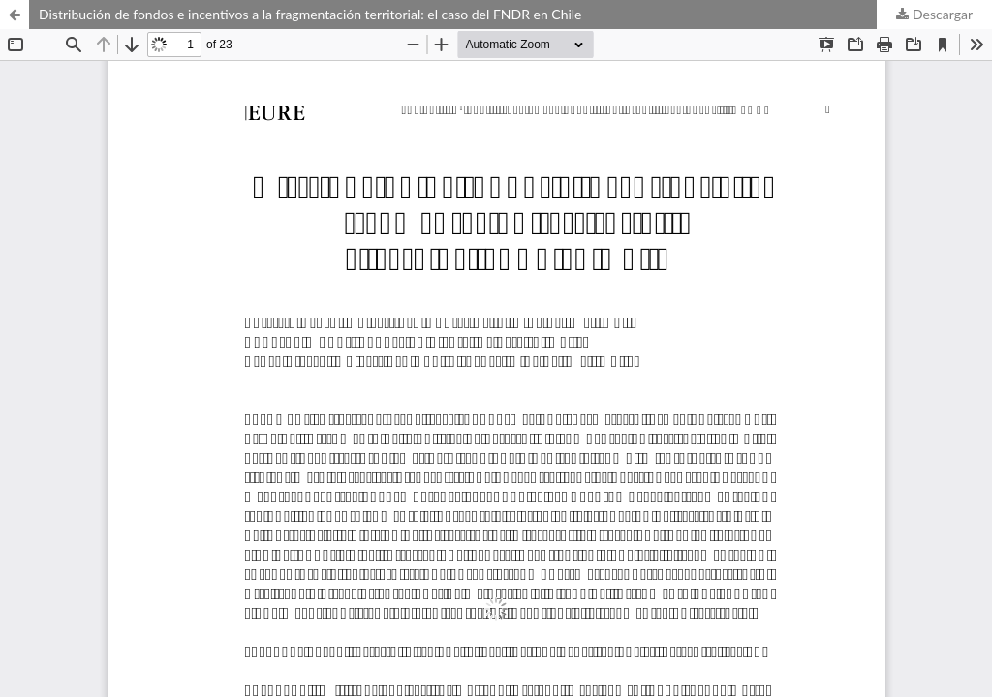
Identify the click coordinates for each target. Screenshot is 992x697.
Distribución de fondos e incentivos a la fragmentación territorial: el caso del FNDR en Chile (310, 14)
